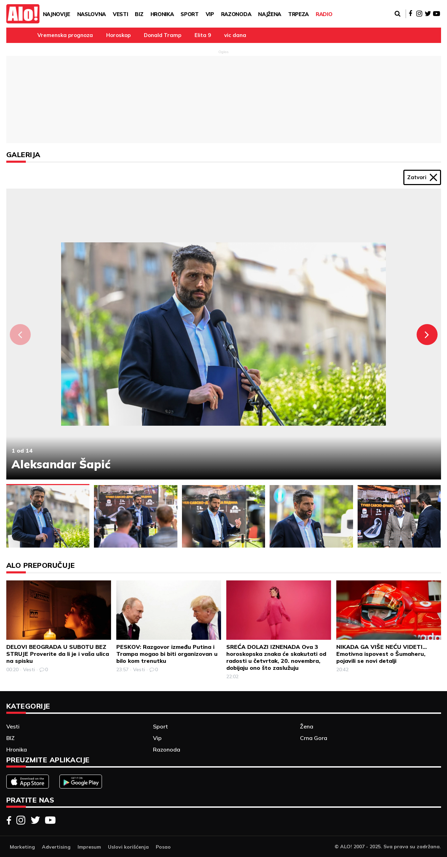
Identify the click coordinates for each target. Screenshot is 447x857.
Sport (189, 14)
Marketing (22, 847)
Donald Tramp (162, 35)
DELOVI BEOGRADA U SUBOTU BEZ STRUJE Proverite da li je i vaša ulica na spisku (57, 653)
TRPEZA (298, 14)
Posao (163, 847)
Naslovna (91, 14)
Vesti (120, 14)
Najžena (269, 14)
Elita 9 (203, 35)
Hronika (162, 14)
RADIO (324, 14)
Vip (210, 14)
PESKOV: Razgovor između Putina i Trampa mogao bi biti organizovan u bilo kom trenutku (167, 653)
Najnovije (56, 14)
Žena (306, 726)
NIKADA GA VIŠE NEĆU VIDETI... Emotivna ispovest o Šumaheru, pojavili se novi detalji (381, 653)
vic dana (235, 35)
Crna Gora (313, 737)
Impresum (89, 847)
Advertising (56, 847)
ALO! (346, 846)
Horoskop (118, 35)
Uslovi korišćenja (128, 847)
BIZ (139, 14)
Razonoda (236, 14)
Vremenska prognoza (65, 35)
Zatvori (422, 177)
